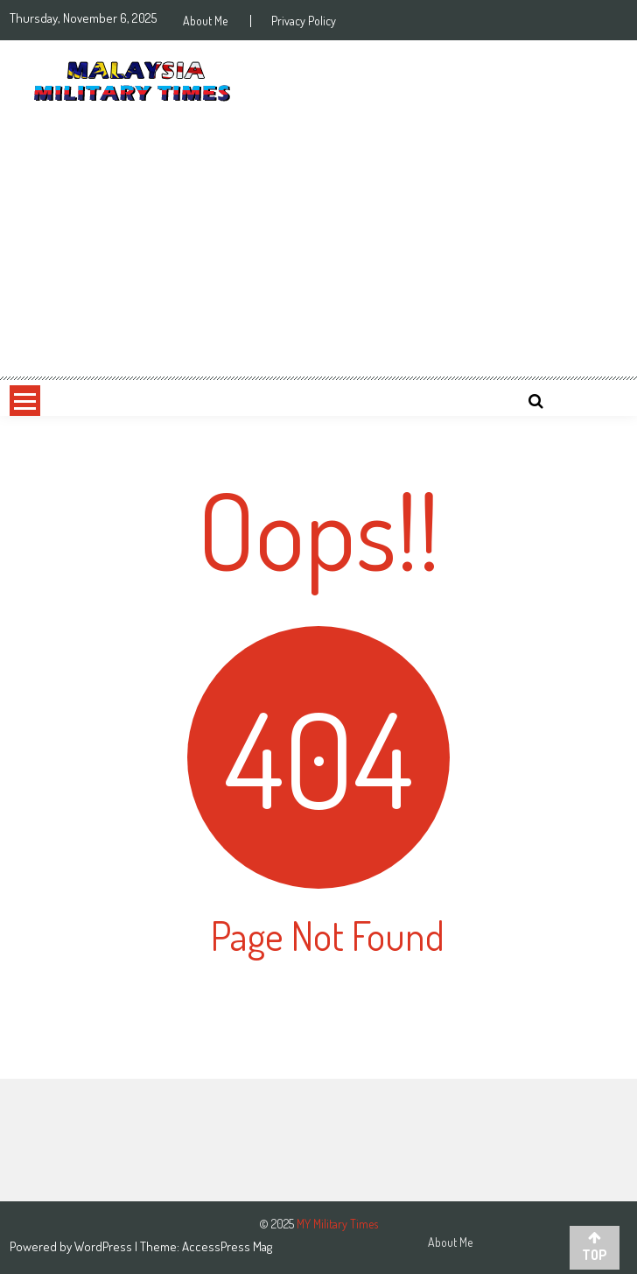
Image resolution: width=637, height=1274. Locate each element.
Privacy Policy (303, 21)
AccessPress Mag (227, 1246)
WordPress (104, 1246)
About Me (205, 21)
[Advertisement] (318, 243)
